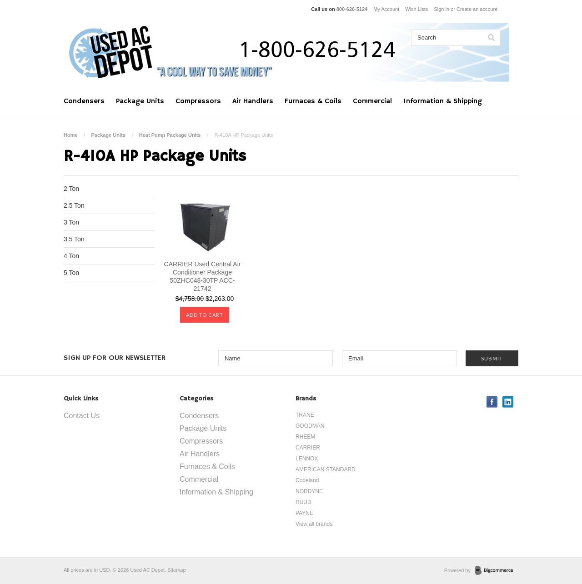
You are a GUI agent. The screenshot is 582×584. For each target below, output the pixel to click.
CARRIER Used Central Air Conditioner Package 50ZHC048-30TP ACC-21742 (202, 276)
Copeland (307, 480)
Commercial (372, 101)
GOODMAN (310, 426)
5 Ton (71, 272)
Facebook (492, 402)
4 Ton (71, 256)
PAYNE (304, 513)
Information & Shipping (442, 101)
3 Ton (71, 222)
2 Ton (71, 188)
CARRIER (308, 447)
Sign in (441, 9)
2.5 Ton (74, 205)
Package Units (140, 101)
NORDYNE (309, 491)
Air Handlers (252, 101)
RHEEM (305, 437)
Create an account (477, 9)
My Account (386, 9)
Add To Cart (204, 315)
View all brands (314, 524)
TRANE (305, 415)
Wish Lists (416, 9)
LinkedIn (508, 402)
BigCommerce (496, 571)
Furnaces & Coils (313, 101)
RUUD (303, 502)
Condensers (84, 101)
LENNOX (307, 458)
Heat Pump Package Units (170, 135)
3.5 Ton (74, 239)
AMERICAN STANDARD (326, 469)
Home (71, 135)
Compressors (198, 101)
